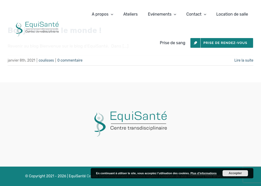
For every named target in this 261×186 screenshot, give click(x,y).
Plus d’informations (203, 173)
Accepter (235, 173)
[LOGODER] (130, 107)
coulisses (46, 60)
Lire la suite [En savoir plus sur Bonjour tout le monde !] (243, 60)
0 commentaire (70, 60)
